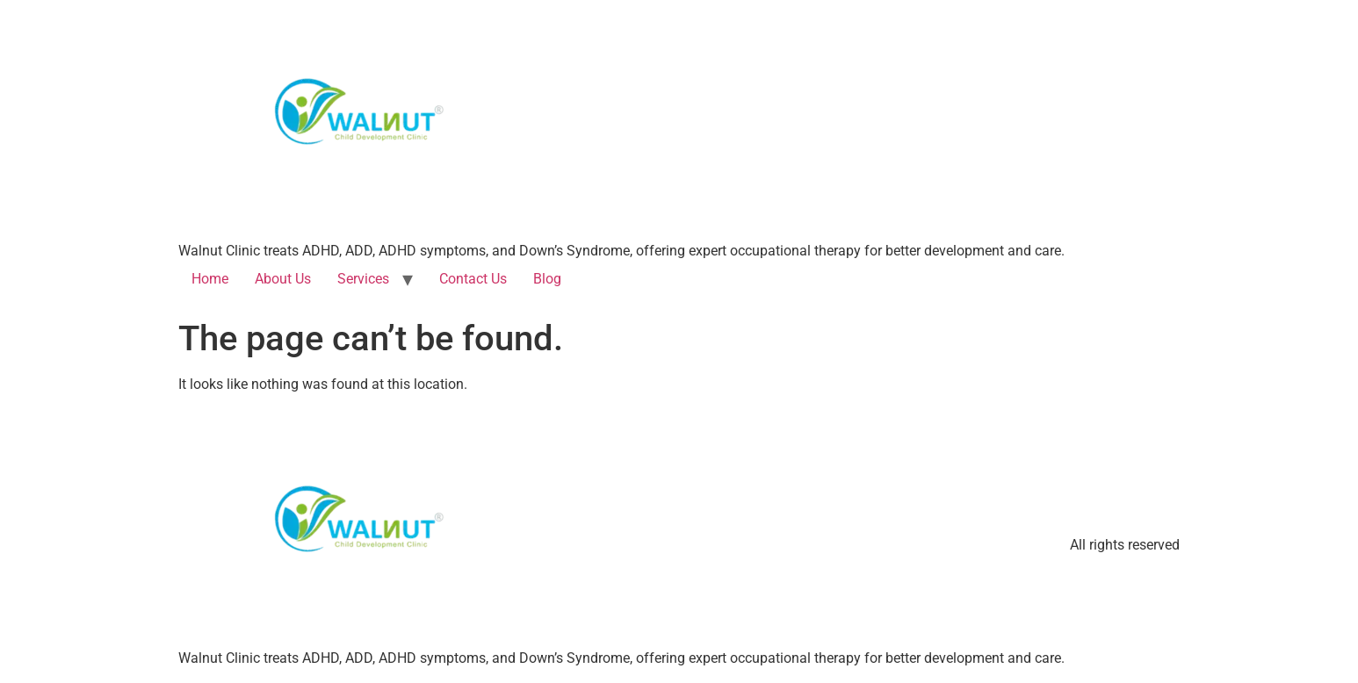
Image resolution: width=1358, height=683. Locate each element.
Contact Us (473, 278)
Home (209, 278)
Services (363, 278)
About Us (283, 278)
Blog (547, 278)
